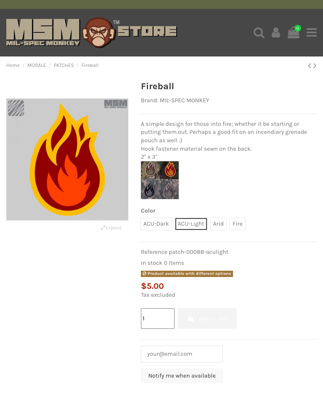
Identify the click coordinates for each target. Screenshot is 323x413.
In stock (151, 262)
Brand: (149, 100)
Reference (154, 252)
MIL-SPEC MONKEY (184, 100)
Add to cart (207, 318)
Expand (111, 228)
